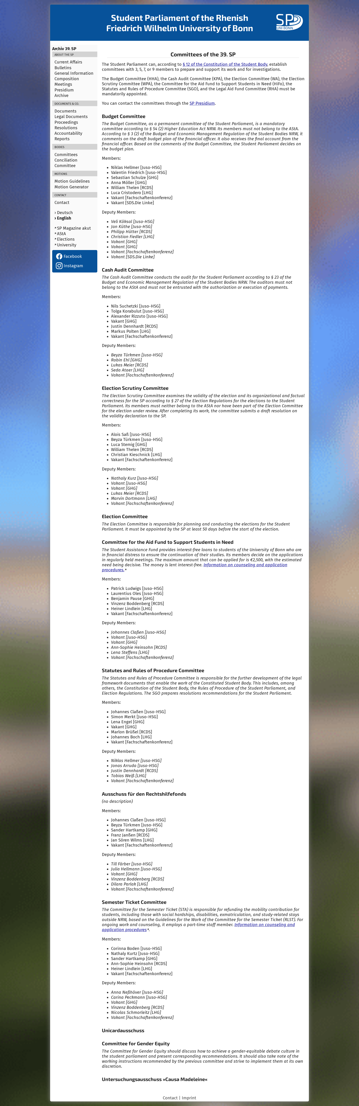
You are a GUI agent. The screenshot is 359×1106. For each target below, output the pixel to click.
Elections (66, 239)
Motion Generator (71, 187)
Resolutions (65, 127)
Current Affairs (68, 62)
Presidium (64, 90)
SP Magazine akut (74, 228)
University (66, 245)
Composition (66, 78)
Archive (61, 95)
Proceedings (66, 122)
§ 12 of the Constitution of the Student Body (225, 64)
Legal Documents (71, 116)
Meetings (63, 84)
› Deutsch (63, 212)
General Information (73, 73)
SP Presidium (202, 103)
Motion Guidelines (72, 181)
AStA (61, 233)
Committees (66, 154)
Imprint (189, 1097)
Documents (65, 111)
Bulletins (62, 67)
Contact (61, 202)
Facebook (69, 256)
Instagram (69, 265)
